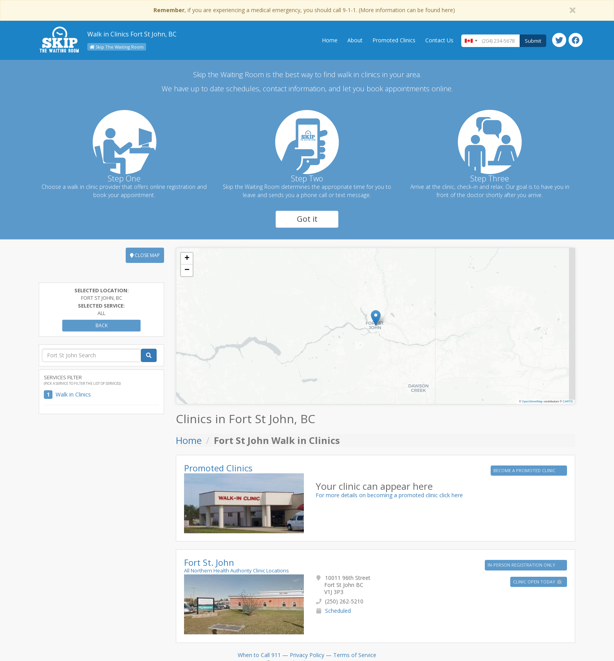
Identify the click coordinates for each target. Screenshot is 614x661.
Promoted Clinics (393, 40)
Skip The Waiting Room (117, 47)
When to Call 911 (259, 655)
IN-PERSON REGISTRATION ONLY (522, 565)
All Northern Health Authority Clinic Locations (236, 570)
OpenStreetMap (532, 401)
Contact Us (439, 40)
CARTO (568, 401)
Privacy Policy (307, 655)
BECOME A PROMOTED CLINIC (524, 470)
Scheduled (338, 610)
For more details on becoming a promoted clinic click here (389, 495)
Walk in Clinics (73, 394)
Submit (533, 40)
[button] (376, 318)
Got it (307, 219)
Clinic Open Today (537, 582)
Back (102, 325)
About (355, 40)
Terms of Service (354, 655)
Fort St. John (209, 562)
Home (330, 40)
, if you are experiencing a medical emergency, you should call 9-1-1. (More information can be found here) (304, 10)
